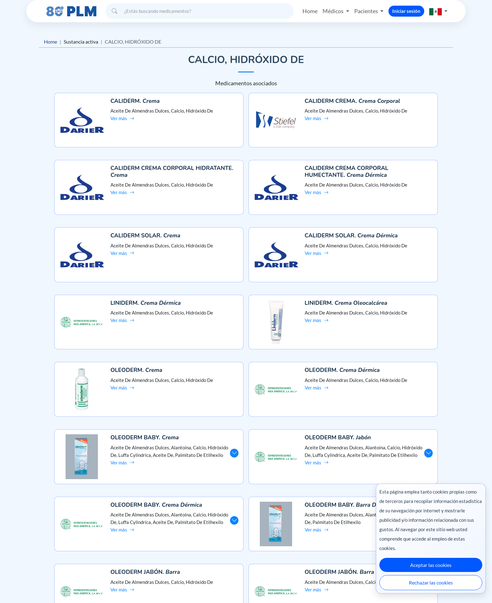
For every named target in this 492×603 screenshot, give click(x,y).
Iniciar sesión (406, 10)
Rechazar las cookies (431, 582)
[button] (438, 11)
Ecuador (362, 585)
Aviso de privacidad (78, 537)
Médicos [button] (334, 10)
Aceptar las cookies (431, 565)
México (318, 585)
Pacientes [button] (366, 10)
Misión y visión (74, 526)
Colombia (339, 585)
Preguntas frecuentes (246, 526)
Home (310, 10)
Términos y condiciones (83, 548)
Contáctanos (246, 537)
